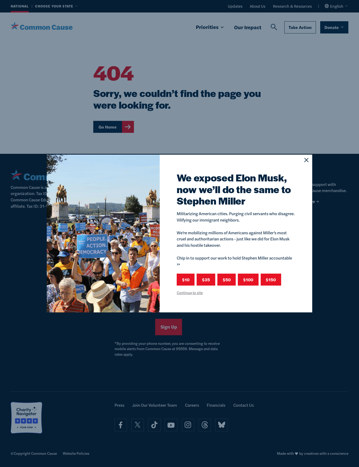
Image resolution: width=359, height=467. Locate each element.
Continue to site (190, 292)
